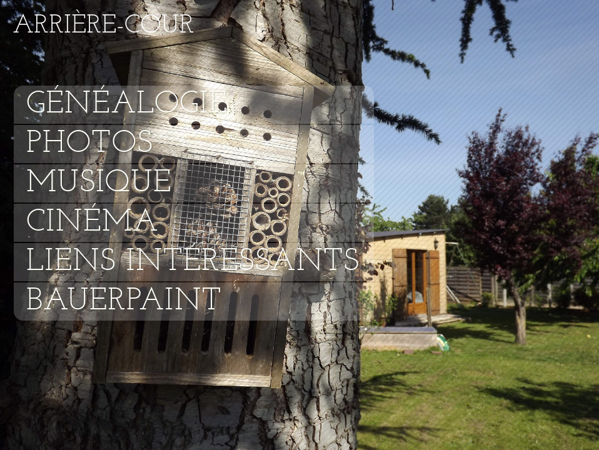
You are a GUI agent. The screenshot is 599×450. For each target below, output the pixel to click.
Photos (89, 144)
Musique (98, 183)
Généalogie (127, 105)
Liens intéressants (193, 262)
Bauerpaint (124, 302)
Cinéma (92, 223)
